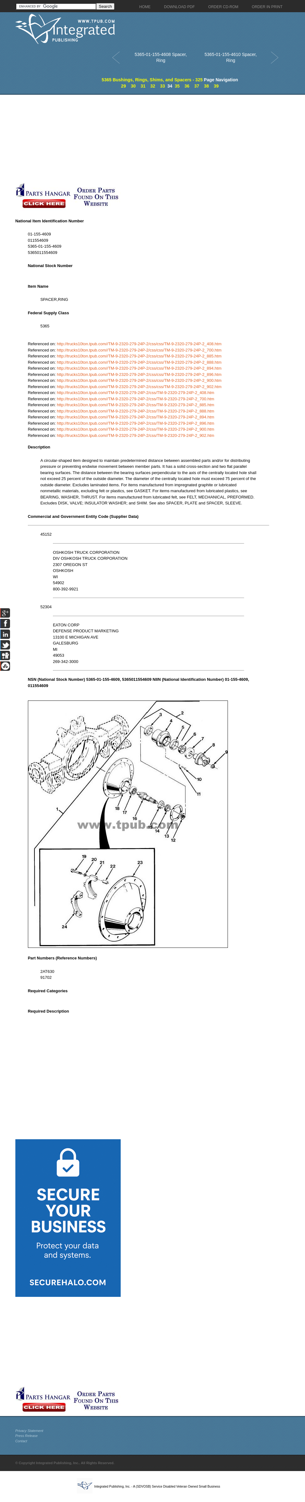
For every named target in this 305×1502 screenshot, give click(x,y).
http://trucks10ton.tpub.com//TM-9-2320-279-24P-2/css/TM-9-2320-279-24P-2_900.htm (135, 429)
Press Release (26, 1436)
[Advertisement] (148, 138)
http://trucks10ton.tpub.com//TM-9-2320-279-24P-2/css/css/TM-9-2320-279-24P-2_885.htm (139, 356)
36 (187, 86)
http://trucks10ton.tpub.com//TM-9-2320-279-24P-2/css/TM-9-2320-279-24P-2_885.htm (135, 404)
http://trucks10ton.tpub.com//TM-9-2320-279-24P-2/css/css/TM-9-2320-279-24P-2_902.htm (139, 386)
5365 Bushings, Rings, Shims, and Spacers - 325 (152, 79)
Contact (21, 1441)
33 (162, 86)
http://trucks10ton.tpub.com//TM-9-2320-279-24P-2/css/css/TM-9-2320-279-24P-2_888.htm (139, 362)
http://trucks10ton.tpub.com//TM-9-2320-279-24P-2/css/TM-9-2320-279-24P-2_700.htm (135, 399)
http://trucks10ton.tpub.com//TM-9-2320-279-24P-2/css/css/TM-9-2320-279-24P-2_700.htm (139, 350)
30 (133, 86)
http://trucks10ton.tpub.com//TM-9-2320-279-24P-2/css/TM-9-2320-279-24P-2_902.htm (135, 435)
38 (206, 86)
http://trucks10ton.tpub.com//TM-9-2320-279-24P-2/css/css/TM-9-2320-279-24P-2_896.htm (139, 374)
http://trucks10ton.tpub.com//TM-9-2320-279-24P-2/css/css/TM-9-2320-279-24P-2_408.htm (139, 343)
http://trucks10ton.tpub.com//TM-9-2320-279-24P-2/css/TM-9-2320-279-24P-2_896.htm (135, 423)
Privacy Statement (29, 1431)
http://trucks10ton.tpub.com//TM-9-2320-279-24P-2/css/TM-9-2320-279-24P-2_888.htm (135, 411)
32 (152, 86)
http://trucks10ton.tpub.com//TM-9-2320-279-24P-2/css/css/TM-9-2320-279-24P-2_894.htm (139, 368)
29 (123, 86)
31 (142, 86)
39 (216, 86)
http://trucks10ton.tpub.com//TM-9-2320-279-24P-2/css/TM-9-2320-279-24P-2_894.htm (135, 417)
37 (196, 86)
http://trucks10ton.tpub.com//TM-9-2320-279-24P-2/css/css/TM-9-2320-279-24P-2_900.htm (139, 380)
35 (177, 86)
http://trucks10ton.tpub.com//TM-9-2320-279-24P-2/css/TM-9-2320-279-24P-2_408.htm (135, 392)
